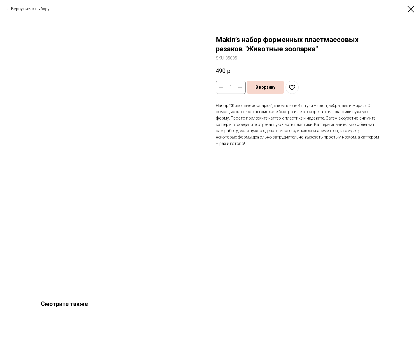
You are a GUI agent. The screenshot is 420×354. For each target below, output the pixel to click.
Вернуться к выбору (30, 8)
